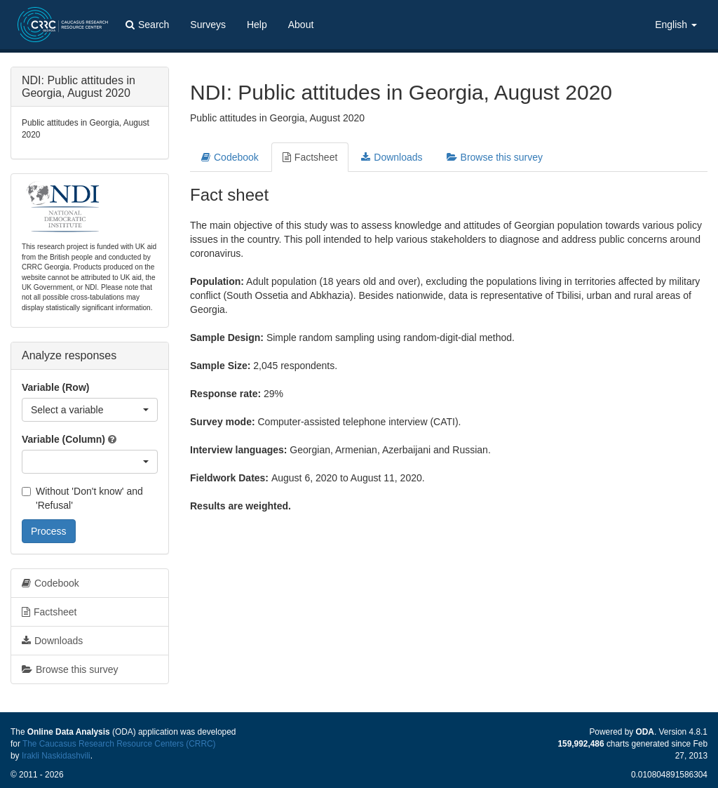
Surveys (208, 24)
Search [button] (147, 24)
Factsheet (310, 157)
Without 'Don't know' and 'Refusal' (82, 498)
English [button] (676, 24)
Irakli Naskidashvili (56, 756)
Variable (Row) (55, 387)
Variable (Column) (63, 439)
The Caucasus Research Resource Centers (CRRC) (119, 744)
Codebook (230, 157)
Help (257, 24)
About (301, 24)
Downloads (391, 157)
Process (49, 531)
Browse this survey (495, 157)
